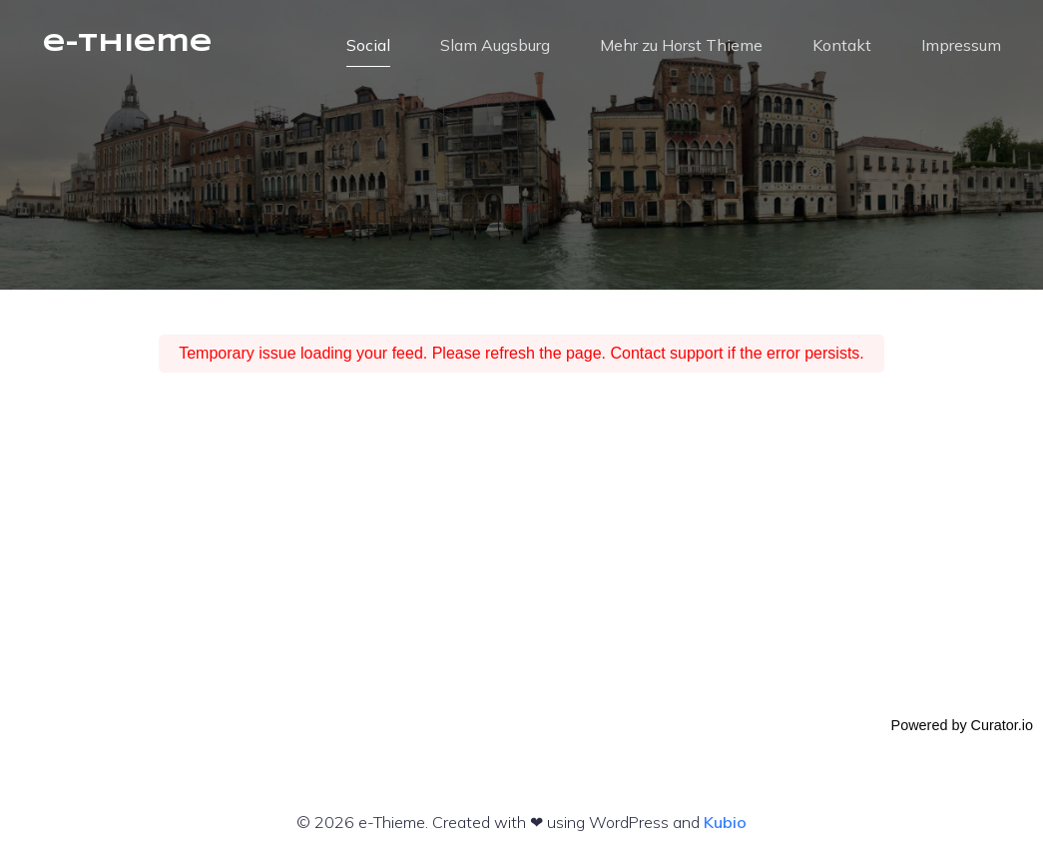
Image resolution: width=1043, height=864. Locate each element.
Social (368, 45)
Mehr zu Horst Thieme (681, 45)
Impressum (961, 45)
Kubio (725, 822)
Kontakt (841, 45)
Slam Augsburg (495, 45)
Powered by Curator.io (962, 725)
